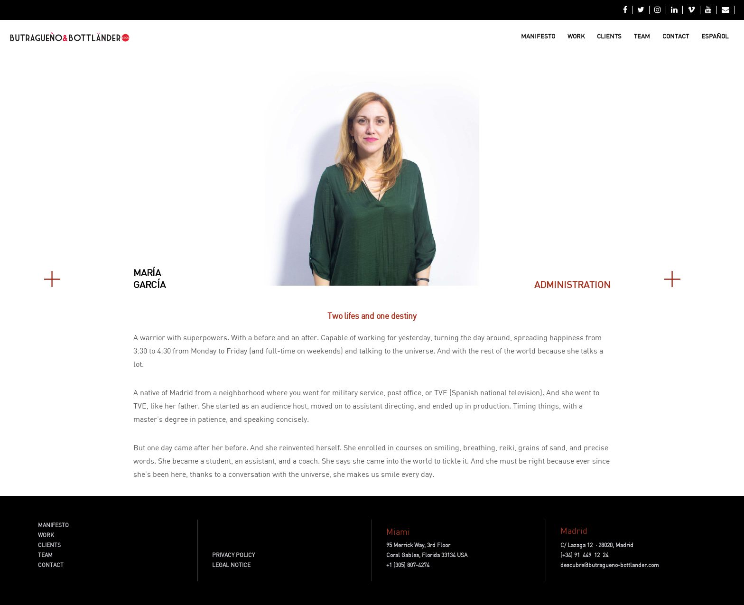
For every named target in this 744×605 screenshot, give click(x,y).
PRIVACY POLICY (233, 554)
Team (642, 36)
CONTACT (51, 564)
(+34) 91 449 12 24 (584, 554)
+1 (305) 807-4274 (407, 564)
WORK (46, 535)
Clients (609, 36)
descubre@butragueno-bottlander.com (609, 564)
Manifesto (538, 36)
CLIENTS (49, 545)
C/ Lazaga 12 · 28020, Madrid (596, 545)
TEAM (45, 554)
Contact (675, 36)
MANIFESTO (53, 525)
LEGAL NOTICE (231, 564)
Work (576, 36)
